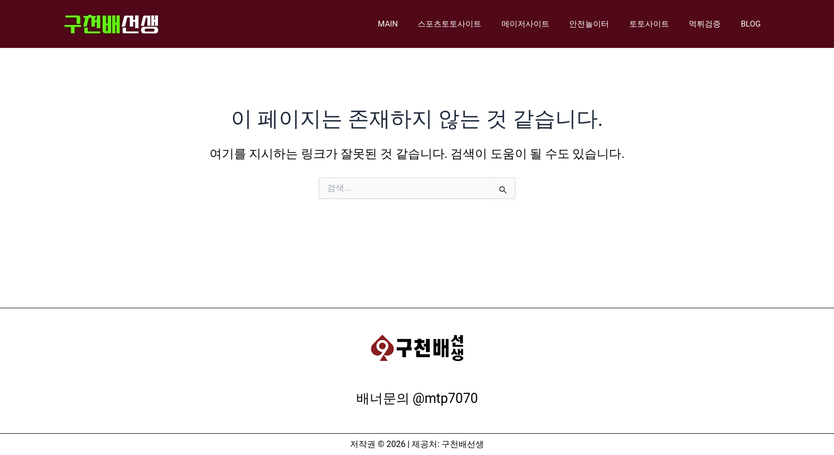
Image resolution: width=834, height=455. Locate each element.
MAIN (414, 24)
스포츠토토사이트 (472, 24)
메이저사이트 (544, 24)
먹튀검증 (711, 24)
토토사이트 (659, 24)
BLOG (753, 24)
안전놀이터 (603, 24)
